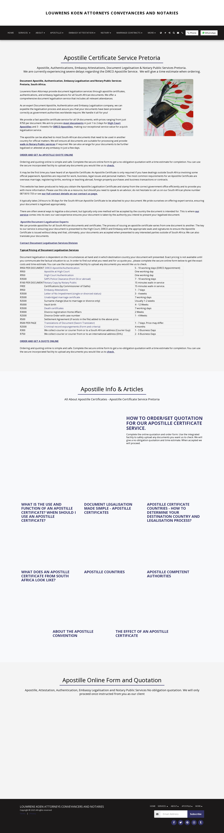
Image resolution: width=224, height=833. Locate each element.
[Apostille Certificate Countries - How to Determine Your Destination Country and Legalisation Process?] (175, 512)
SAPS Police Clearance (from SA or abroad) (67, 278)
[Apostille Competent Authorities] (175, 574)
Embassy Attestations (56, 289)
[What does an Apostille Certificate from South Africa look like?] (49, 576)
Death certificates (54, 308)
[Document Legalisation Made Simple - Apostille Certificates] (112, 508)
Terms (22, 813)
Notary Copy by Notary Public (60, 282)
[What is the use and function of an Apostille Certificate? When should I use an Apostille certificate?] (49, 512)
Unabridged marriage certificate (62, 297)
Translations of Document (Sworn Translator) (69, 323)
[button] (24, 33)
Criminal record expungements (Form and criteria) (72, 326)
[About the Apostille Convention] (80, 633)
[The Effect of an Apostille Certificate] (143, 633)
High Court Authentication (59, 275)
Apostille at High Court (57, 271)
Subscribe (195, 814)
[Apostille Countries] (112, 572)
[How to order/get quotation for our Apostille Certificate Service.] (165, 423)
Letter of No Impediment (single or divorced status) (72, 293)
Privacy (33, 813)
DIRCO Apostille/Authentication (62, 267)
